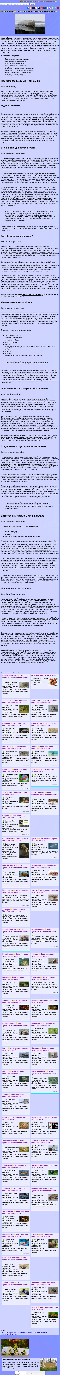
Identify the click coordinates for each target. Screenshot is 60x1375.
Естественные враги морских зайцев (18, 72)
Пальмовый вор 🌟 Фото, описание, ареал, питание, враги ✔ (15, 1025)
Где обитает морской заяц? (15, 63)
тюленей (21, 40)
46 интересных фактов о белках (43, 675)
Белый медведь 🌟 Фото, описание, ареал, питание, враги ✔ (44, 931)
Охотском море (29, 582)
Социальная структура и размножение (19, 70)
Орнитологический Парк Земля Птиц (29, 1363)
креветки (8, 351)
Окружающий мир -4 (8, 1334)
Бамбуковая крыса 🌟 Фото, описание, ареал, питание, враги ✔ (15, 677)
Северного (11, 43)
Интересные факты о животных (40, 1)
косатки (7, 534)
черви (38, 536)
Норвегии (32, 267)
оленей (6, 571)
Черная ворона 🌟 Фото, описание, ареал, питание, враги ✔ (15, 1284)
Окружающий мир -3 (41, 1332)
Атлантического (21, 43)
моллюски (17, 335)
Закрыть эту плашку (35, 1373)
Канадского (14, 269)
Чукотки (39, 579)
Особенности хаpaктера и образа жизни (19, 68)
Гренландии (11, 123)
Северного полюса (41, 271)
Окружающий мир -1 (8, 1332)
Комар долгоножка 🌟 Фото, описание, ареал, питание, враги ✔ (44, 1073)
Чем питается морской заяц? (15, 66)
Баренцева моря (25, 265)
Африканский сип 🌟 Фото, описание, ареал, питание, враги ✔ (15, 931)
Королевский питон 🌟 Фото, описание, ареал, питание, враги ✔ (44, 1190)
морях (14, 323)
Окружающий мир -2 (25, 1332)
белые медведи (10, 532)
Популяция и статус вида (14, 75)
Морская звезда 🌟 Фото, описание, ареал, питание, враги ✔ (15, 867)
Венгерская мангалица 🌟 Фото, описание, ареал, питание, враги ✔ (15, 1259)
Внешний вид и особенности (15, 61)
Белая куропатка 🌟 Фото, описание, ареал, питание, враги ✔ (44, 794)
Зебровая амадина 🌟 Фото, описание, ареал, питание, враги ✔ (15, 1142)
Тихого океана (34, 43)
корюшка (13, 347)
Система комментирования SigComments (10, 672)
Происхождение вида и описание (17, 59)
